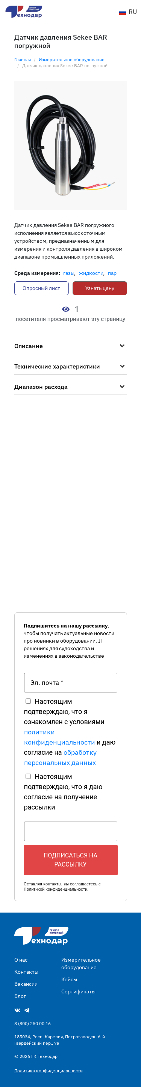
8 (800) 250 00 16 (32, 1023)
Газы (68, 273)
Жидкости (91, 273)
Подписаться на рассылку (70, 860)
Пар (112, 273)
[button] (70, 347)
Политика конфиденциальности (48, 1070)
